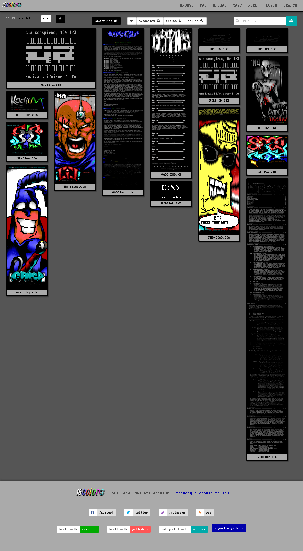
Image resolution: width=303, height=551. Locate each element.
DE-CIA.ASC (219, 49)
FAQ (203, 6)
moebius (199, 529)
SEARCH (290, 6)
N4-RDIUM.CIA (27, 115)
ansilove (89, 529)
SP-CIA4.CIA (27, 158)
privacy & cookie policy (202, 493)
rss (209, 512)
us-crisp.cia (27, 292)
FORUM (254, 6)
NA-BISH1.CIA (75, 187)
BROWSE (187, 6)
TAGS (237, 6)
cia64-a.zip (51, 84)
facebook (106, 512)
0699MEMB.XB (171, 174)
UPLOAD (220, 6)
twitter (141, 512)
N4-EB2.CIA (267, 128)
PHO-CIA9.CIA (219, 237)
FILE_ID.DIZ (219, 100)
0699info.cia (123, 192)
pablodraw (140, 529)
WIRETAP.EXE (171, 203)
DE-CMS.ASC (267, 49)
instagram (177, 512)
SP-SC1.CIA (267, 171)
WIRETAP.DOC (267, 457)
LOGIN (271, 6)
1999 (10, 18)
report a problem (229, 528)
